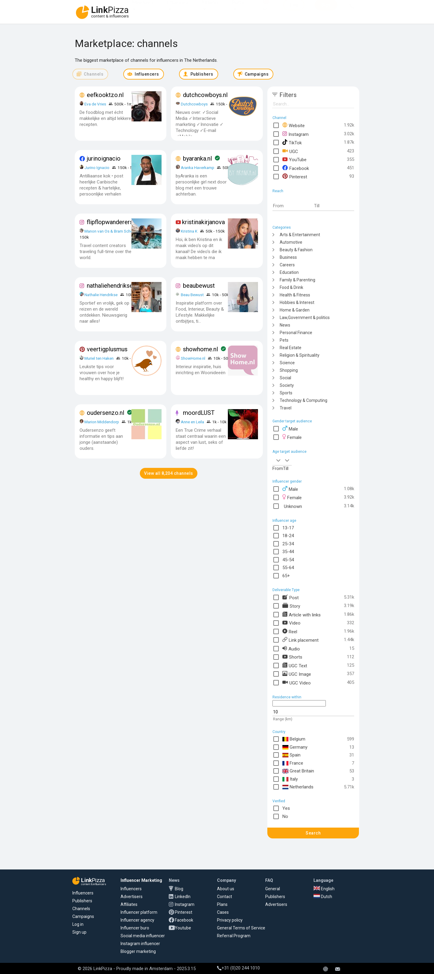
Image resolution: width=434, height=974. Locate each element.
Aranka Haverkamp (197, 167)
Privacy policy (230, 920)
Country (278, 732)
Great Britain (298, 771)
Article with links (301, 614)
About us (225, 888)
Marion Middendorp (101, 421)
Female (292, 437)
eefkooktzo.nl (105, 95)
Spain (291, 755)
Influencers (177, 8)
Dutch (322, 896)
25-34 (288, 544)
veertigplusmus (107, 349)
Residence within (286, 697)
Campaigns (83, 916)
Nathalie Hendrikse (101, 294)
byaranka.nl (197, 158)
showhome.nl (200, 349)
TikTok (292, 142)
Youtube (183, 927)
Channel (279, 118)
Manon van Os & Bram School (110, 231)
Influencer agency (137, 920)
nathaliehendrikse (110, 285)
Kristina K (189, 231)
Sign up (79, 932)
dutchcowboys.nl (205, 95)
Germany (295, 747)
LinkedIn (182, 896)
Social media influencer (143, 935)
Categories (281, 227)
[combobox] (277, 460)
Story (291, 605)
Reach (277, 191)
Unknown (292, 506)
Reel (289, 631)
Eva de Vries (95, 104)
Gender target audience (292, 421)
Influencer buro (135, 927)
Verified (278, 801)
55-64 (288, 567)
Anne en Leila (193, 421)
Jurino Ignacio (96, 167)
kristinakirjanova (203, 222)
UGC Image (296, 673)
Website (293, 125)
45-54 (288, 559)
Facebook (295, 167)
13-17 (288, 528)
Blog (179, 888)
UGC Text (294, 665)
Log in (77, 924)
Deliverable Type (286, 590)
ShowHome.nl (193, 358)
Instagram (295, 133)
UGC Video (296, 682)
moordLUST (199, 412)
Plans (222, 904)
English (324, 888)
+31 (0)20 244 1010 (238, 968)
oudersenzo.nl (105, 412)
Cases (223, 912)
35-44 (288, 551)
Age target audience (289, 451)
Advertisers (142, 8)
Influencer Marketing (141, 880)
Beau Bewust (192, 294)
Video (291, 622)
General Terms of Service (241, 927)
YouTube (294, 159)
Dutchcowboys (194, 104)
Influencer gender (287, 481)
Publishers (82, 900)
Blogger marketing (138, 951)
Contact (224, 896)
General (272, 888)
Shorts (292, 656)
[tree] (313, 320)
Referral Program (233, 935)
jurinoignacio (104, 158)
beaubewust (199, 285)
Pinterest (294, 176)
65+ (286, 575)
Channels (81, 908)
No (285, 816)
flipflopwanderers (110, 222)
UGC (290, 151)
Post (290, 597)
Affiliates (210, 8)
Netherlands (298, 787)
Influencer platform (139, 912)
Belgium (294, 739)
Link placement (300, 639)
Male (290, 428)
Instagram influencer (140, 943)
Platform (240, 8)
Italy (290, 779)
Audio (291, 648)
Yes (286, 808)
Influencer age (284, 520)
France (292, 763)
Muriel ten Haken (99, 358)
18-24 (288, 535)
